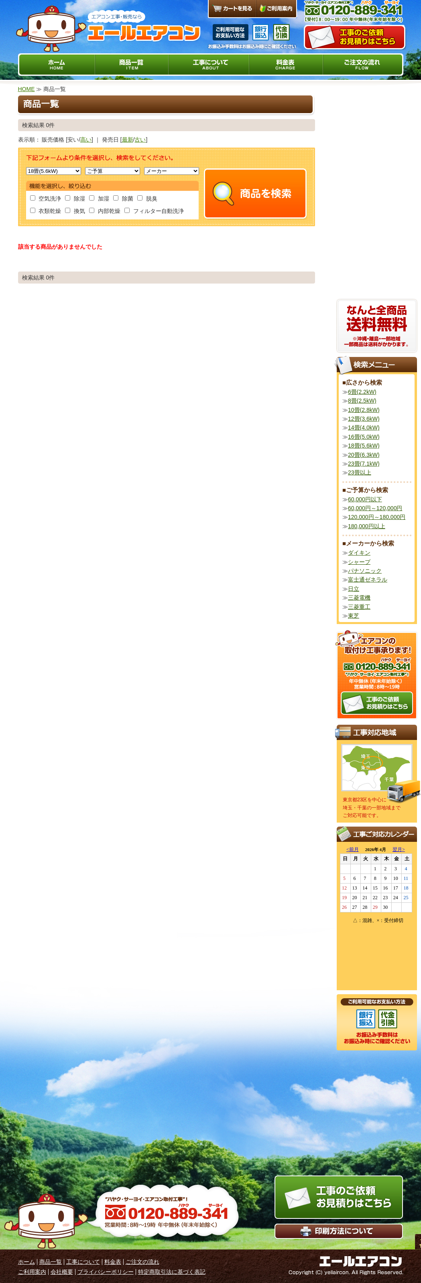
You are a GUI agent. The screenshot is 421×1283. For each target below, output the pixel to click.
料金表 (112, 1262)
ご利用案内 (32, 1272)
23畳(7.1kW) (364, 463)
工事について (83, 1262)
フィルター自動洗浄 (154, 211)
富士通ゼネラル (367, 579)
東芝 (353, 615)
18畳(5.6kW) (364, 445)
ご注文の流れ (142, 1262)
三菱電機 (359, 597)
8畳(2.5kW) (362, 400)
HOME (26, 89)
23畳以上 (359, 472)
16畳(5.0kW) (364, 437)
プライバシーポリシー (105, 1272)
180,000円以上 (366, 526)
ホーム (26, 1262)
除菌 (123, 198)
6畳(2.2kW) (362, 392)
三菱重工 (359, 607)
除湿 (75, 198)
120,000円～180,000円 (376, 517)
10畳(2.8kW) (364, 410)
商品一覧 (50, 1262)
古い (140, 139)
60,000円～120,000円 (375, 508)
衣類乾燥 (45, 211)
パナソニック (365, 571)
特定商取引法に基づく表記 (171, 1272)
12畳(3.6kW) (364, 419)
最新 (127, 139)
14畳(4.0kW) (364, 427)
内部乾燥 (104, 211)
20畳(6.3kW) (364, 455)
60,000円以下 (365, 499)
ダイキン (359, 552)
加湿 (99, 198)
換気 (75, 211)
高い (86, 139)
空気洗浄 (45, 198)
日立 (353, 589)
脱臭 (147, 198)
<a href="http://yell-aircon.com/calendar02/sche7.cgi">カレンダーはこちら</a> (377, 916)
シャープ (359, 562)
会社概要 (62, 1272)
